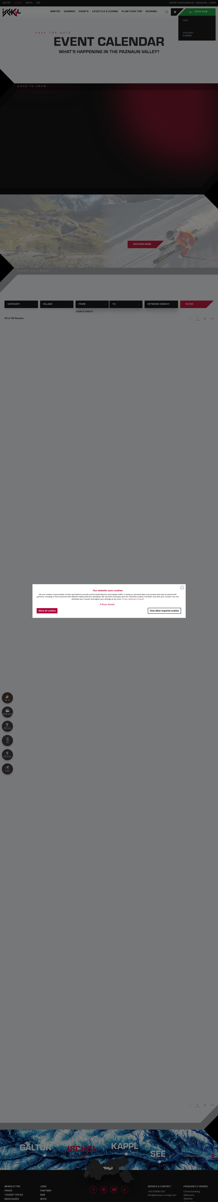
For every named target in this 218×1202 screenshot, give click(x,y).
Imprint (141, 599)
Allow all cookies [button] (47, 610)
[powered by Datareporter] (182, 589)
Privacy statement (129, 599)
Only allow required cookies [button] (164, 610)
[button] (107, 604)
